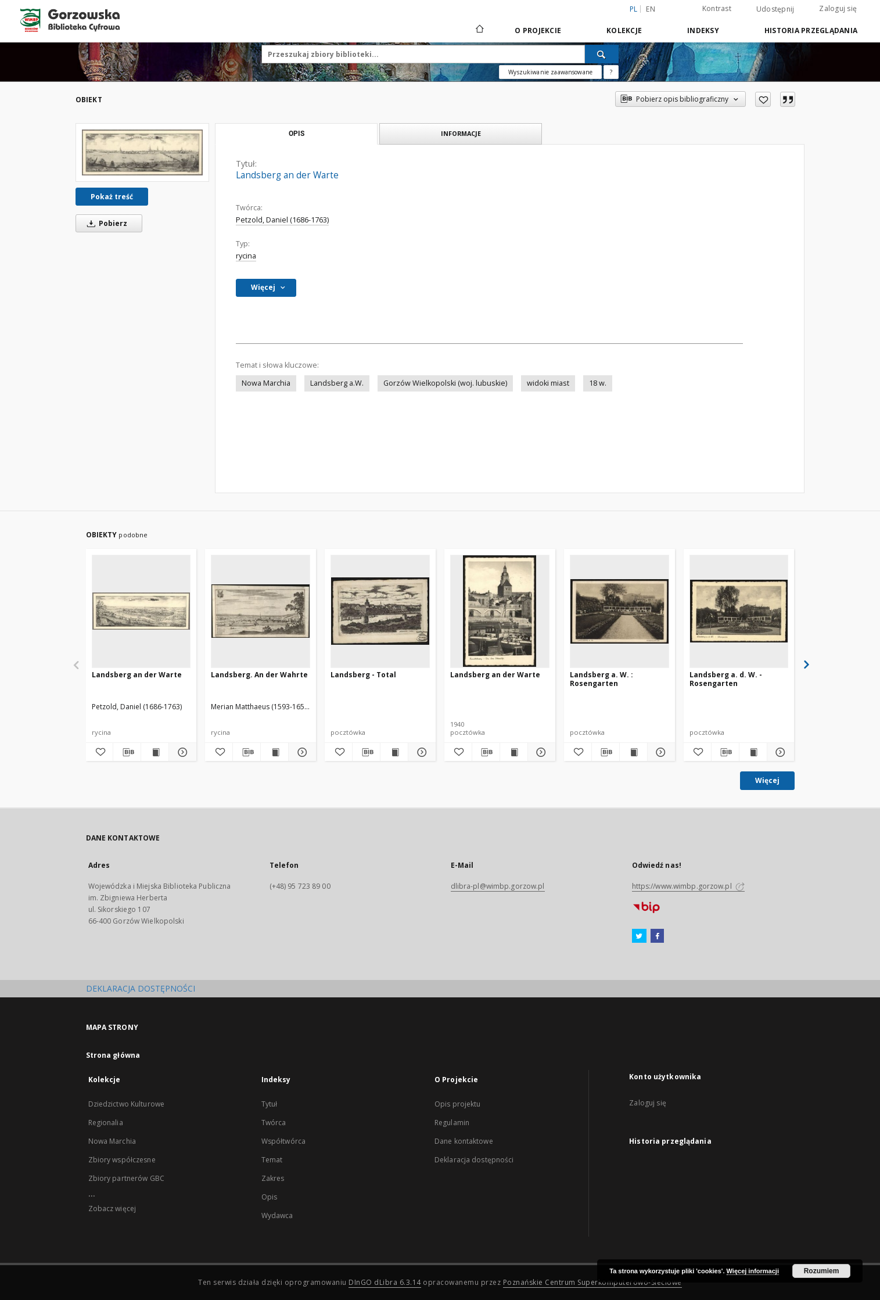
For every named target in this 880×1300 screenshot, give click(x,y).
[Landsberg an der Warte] (142, 152)
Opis (269, 1197)
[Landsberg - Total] (380, 611)
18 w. (597, 383)
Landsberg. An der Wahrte (259, 675)
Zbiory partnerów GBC (126, 1178)
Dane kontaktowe (463, 1141)
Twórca (273, 1122)
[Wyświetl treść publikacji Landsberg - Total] (394, 752)
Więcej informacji (753, 1270)
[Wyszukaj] (602, 54)
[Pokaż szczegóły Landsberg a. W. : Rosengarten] (659, 752)
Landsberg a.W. (337, 383)
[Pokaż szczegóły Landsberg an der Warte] (181, 752)
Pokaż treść (112, 197)
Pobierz (105, 223)
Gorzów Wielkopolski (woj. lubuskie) (445, 383)
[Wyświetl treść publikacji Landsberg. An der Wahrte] (274, 752)
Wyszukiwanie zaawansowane (550, 72)
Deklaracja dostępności (474, 1160)
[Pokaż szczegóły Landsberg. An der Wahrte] (300, 752)
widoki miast (548, 383)
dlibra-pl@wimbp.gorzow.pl (498, 886)
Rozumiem (821, 1271)
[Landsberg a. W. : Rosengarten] (619, 611)
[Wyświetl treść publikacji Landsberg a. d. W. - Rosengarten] (753, 752)
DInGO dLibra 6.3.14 (385, 1282)
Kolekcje (624, 30)
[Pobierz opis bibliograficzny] (127, 752)
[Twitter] (639, 936)
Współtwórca (283, 1141)
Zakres (273, 1178)
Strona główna (113, 1055)
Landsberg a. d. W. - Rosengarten (725, 679)
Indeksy (703, 30)
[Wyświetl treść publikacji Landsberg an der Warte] (154, 752)
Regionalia (105, 1122)
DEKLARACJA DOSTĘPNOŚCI (140, 988)
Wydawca (277, 1215)
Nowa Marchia (266, 383)
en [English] (650, 9)
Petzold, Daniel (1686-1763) (282, 220)
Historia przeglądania (810, 30)
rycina (246, 256)
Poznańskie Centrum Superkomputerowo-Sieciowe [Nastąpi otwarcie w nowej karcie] (592, 1282)
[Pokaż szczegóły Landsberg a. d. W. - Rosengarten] (779, 752)
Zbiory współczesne (122, 1160)
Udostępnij (775, 9)
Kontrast (716, 8)
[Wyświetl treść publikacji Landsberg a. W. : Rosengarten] (633, 752)
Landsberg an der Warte (137, 675)
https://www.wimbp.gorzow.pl (688, 886)
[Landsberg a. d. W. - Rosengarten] (739, 611)
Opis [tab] (296, 134)
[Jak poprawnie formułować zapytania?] (611, 72)
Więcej (767, 780)
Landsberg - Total (363, 675)
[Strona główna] (479, 30)
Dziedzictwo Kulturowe (126, 1104)
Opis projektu (457, 1104)
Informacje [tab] (461, 133)
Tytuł (269, 1104)
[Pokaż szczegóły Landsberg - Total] (420, 752)
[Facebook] (657, 936)
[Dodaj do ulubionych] (763, 99)
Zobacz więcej (112, 1208)
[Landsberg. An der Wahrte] (260, 611)
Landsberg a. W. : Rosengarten (601, 679)
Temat (272, 1160)
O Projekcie (538, 30)
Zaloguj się (838, 8)
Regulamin (451, 1122)
